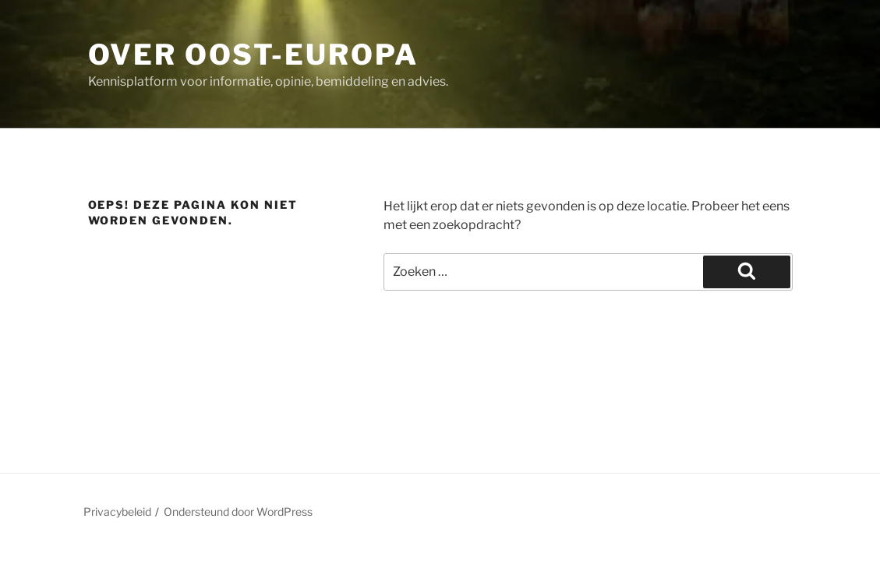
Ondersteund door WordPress (238, 511)
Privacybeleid (117, 511)
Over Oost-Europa (253, 54)
